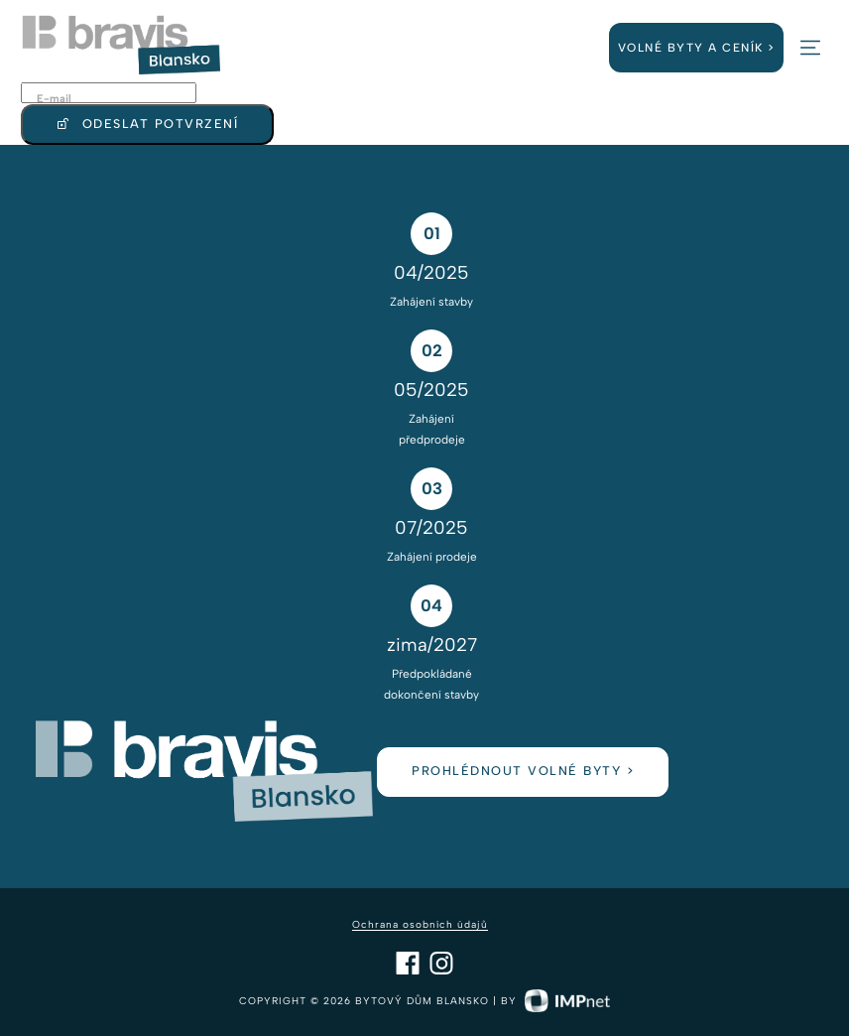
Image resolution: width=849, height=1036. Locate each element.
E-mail (54, 98)
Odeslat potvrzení (147, 124)
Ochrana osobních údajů (420, 924)
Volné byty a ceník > (697, 48)
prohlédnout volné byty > (523, 770)
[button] (810, 47)
